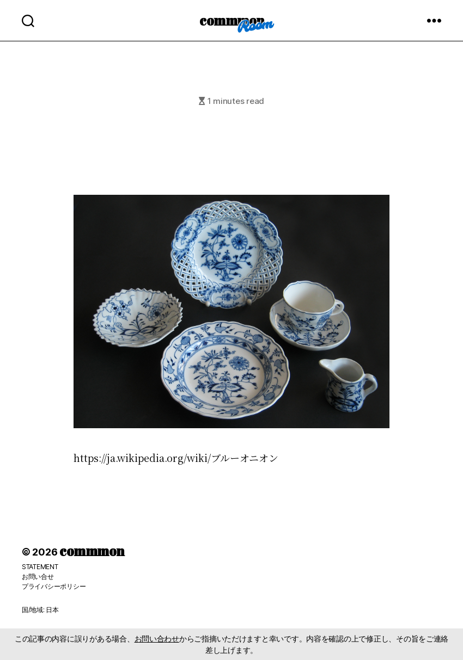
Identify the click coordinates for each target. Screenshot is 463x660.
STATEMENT (40, 567)
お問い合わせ (157, 638)
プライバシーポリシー (54, 586)
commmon (231, 20)
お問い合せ (38, 576)
